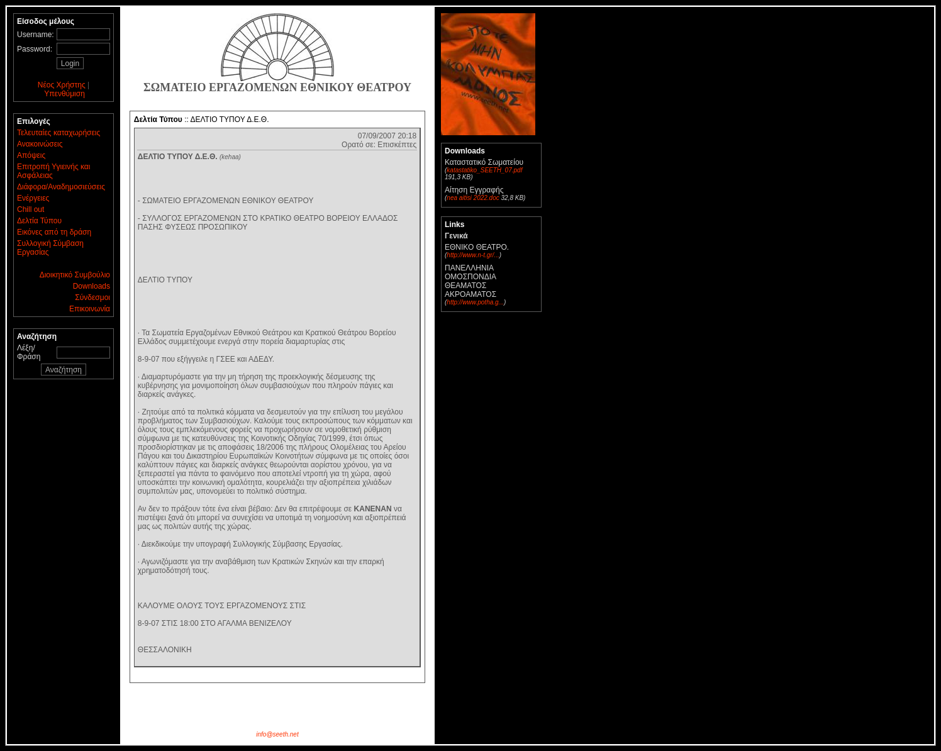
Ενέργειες (33, 198)
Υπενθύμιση (64, 93)
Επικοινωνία (89, 308)
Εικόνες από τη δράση (54, 232)
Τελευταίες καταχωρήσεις (58, 132)
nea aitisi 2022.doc (473, 197)
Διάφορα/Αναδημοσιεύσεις (61, 186)
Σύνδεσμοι (92, 297)
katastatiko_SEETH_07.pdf (484, 170)
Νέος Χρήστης (62, 85)
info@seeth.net (277, 734)
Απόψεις (31, 155)
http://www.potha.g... (475, 302)
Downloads (91, 286)
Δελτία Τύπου (39, 220)
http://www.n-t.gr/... (473, 255)
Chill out (30, 209)
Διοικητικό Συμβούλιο (75, 274)
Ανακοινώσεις (40, 144)
